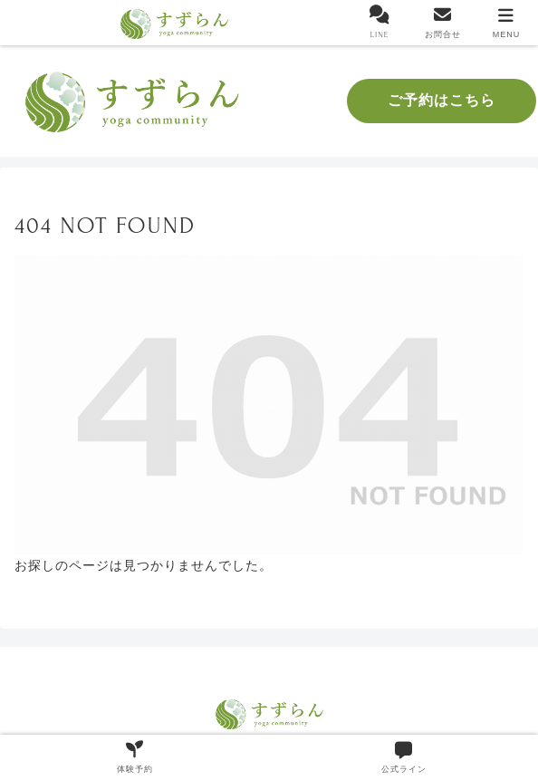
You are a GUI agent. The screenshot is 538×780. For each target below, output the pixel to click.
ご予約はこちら (441, 100)
